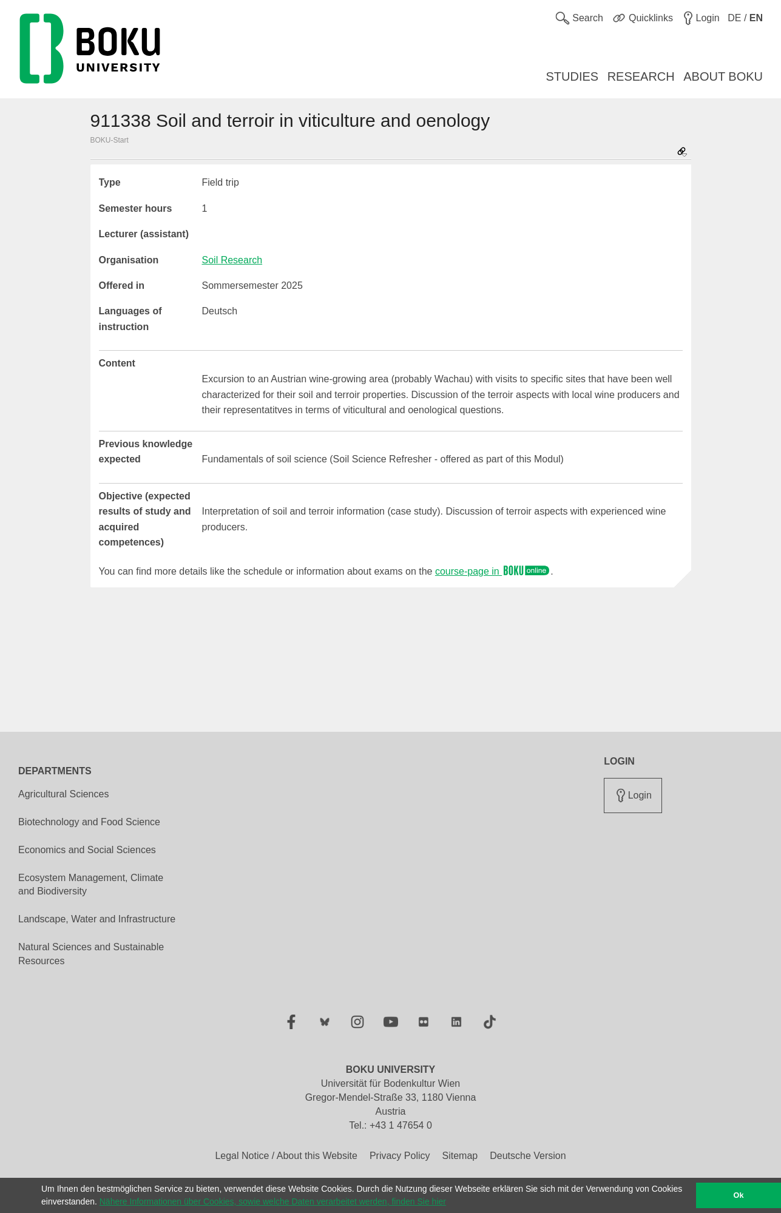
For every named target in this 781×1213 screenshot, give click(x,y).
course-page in (492, 571)
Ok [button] (739, 1195)
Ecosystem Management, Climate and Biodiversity (90, 885)
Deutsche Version (528, 1155)
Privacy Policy (400, 1155)
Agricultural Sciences (63, 794)
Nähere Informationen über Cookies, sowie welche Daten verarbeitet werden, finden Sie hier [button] (273, 1201)
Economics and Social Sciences (87, 850)
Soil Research (232, 260)
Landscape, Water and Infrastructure (96, 919)
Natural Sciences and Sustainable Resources (91, 954)
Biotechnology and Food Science (89, 822)
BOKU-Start (109, 140)
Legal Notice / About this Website (286, 1155)
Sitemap (460, 1155)
